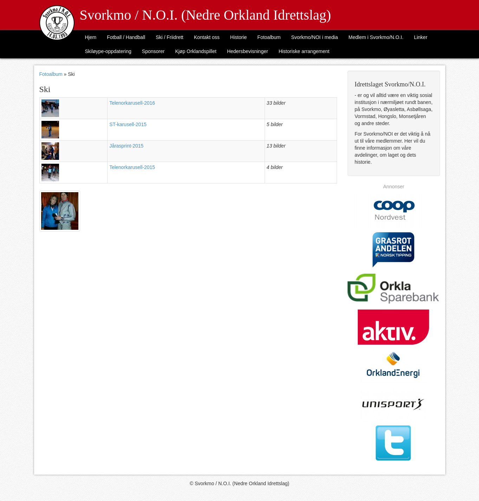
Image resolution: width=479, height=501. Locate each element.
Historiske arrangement (304, 51)
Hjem (91, 37)
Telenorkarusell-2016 (132, 103)
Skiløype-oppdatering (108, 51)
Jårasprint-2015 (126, 146)
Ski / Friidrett (169, 37)
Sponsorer (153, 51)
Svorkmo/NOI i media (314, 37)
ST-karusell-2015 (128, 124)
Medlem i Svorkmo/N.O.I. (376, 37)
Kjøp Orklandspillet (195, 51)
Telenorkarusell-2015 (132, 167)
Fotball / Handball (126, 37)
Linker (420, 37)
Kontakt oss (207, 37)
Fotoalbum (268, 37)
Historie (238, 37)
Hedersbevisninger (247, 51)
